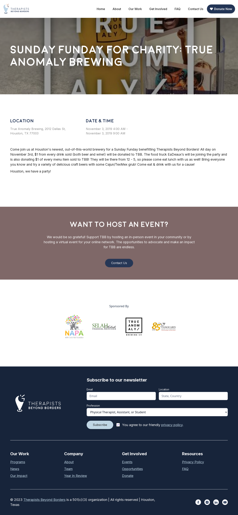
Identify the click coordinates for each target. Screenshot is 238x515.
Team (68, 469)
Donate (127, 476)
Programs (17, 462)
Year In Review (75, 476)
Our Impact (18, 476)
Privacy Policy (193, 462)
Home (101, 9)
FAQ (178, 9)
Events (127, 462)
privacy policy (172, 425)
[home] (16, 9)
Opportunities (132, 469)
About (69, 462)
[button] (117, 9)
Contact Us (195, 9)
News (14, 469)
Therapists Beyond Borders (44, 500)
